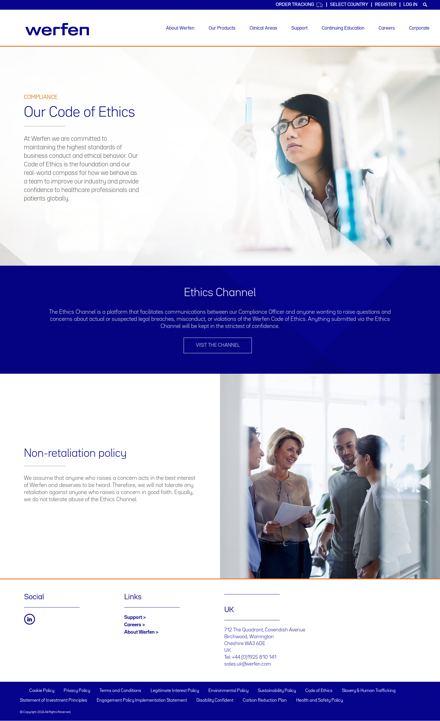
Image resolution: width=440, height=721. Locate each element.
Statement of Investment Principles (53, 701)
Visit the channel (218, 345)
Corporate (419, 28)
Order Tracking (299, 5)
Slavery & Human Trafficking (369, 691)
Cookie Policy (41, 691)
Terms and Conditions (120, 691)
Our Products (222, 28)
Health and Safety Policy (319, 701)
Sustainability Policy (277, 691)
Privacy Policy (77, 691)
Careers (387, 28)
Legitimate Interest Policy (175, 691)
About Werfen (180, 28)
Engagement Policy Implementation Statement (142, 701)
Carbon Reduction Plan (265, 701)
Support (299, 28)
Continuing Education (343, 28)
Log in (410, 5)
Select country (349, 5)
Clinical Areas (263, 28)
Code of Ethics (319, 691)
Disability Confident (214, 701)
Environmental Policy (228, 691)
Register (386, 5)
